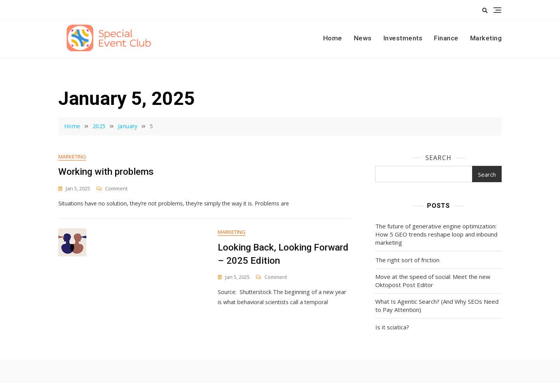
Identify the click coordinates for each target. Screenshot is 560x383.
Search (438, 157)
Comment (116, 189)
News (363, 38)
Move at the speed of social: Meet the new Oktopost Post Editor (432, 281)
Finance (446, 38)
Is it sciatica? (392, 327)
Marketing (486, 38)
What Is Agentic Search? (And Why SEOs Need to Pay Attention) (437, 305)
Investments (403, 38)
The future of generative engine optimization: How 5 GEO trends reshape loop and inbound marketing (436, 234)
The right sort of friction (407, 260)
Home (332, 38)
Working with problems (106, 172)
